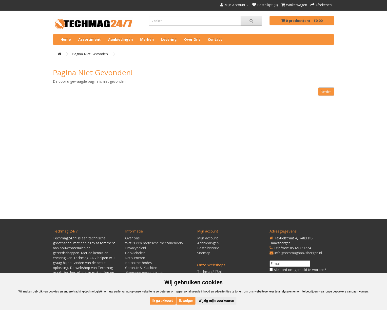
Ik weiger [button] (186, 301)
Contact (215, 39)
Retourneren (135, 257)
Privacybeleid (135, 248)
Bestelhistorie (208, 248)
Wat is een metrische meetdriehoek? (154, 243)
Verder (326, 92)
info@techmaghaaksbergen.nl (298, 253)
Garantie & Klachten (141, 267)
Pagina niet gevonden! (90, 54)
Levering (169, 39)
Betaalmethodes (138, 262)
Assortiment (89, 39)
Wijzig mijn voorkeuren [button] (216, 301)
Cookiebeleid (135, 253)
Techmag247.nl (209, 271)
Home (65, 39)
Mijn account (207, 238)
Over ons (192, 39)
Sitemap (203, 253)
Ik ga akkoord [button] (162, 301)
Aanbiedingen (120, 39)
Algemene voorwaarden (144, 272)
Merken (147, 39)
